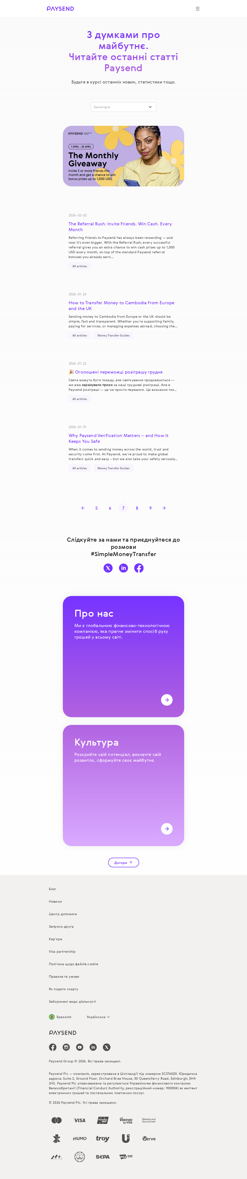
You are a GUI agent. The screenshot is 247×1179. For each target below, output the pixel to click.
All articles (79, 266)
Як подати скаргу (63, 989)
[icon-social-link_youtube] (80, 1047)
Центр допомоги (63, 914)
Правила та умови (64, 976)
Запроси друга (61, 926)
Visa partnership (62, 951)
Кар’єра (55, 939)
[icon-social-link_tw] (106, 1047)
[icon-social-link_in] (66, 1047)
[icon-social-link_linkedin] (93, 1047)
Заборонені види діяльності (72, 1001)
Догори (123, 862)
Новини (55, 901)
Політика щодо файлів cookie (73, 964)
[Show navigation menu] (197, 8)
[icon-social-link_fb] (53, 1047)
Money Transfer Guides (114, 335)
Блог (52, 889)
